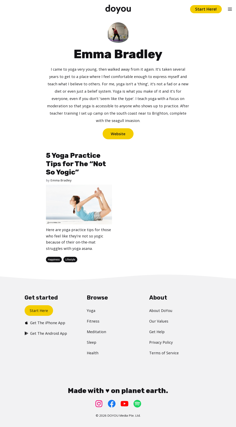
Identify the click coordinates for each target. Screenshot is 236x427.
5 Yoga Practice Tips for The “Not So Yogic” (76, 163)
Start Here (39, 310)
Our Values (158, 321)
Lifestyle (70, 259)
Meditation (96, 331)
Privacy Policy (161, 342)
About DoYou (160, 310)
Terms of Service (164, 352)
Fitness (93, 321)
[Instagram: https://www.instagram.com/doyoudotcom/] (98, 403)
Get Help (157, 331)
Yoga (91, 310)
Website (118, 133)
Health (92, 352)
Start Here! (206, 9)
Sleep (91, 342)
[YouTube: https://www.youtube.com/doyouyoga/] (124, 403)
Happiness (54, 259)
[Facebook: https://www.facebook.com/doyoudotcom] (111, 403)
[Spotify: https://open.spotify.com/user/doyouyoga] (137, 403)
